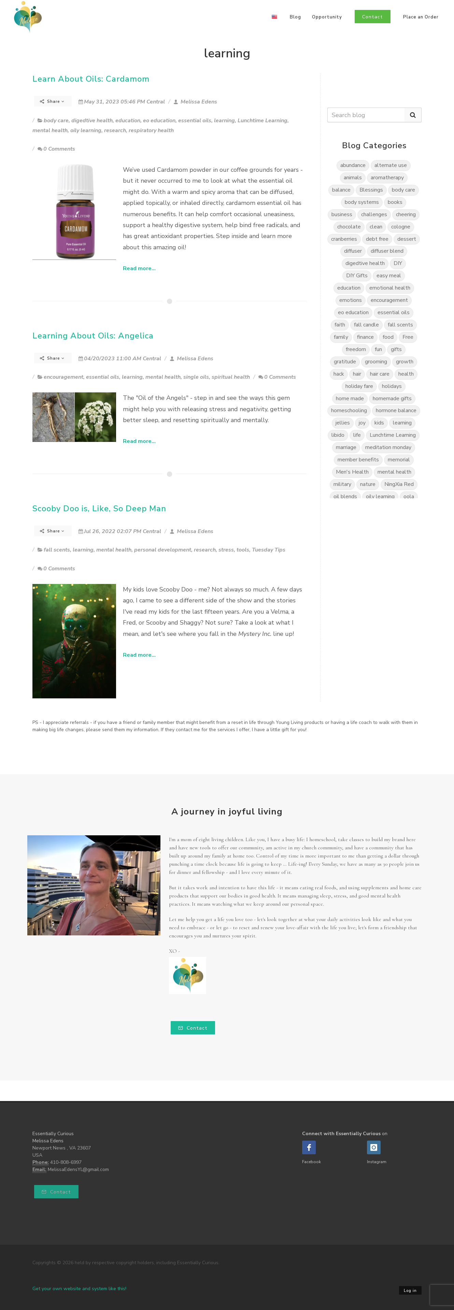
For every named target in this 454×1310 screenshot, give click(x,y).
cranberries (344, 239)
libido (337, 435)
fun (378, 349)
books (395, 202)
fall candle (366, 325)
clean (376, 227)
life (357, 435)
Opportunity (327, 17)
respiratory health (151, 130)
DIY (398, 263)
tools (243, 550)
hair (357, 374)
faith (340, 325)
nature (367, 484)
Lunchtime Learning (262, 120)
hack (339, 374)
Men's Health (352, 472)
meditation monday (388, 447)
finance (365, 337)
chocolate (349, 227)
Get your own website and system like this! (79, 1288)
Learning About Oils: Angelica (93, 335)
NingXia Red (399, 484)
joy (362, 423)
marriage (346, 447)
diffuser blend (387, 251)
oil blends (345, 496)
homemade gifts (392, 398)
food (388, 337)
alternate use (390, 165)
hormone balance (396, 410)
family (341, 337)
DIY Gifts (357, 275)
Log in (410, 1290)
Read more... (139, 268)
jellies (343, 423)
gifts (396, 349)
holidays (392, 386)
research (115, 130)
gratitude (345, 361)
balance (341, 190)
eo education (159, 120)
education (127, 120)
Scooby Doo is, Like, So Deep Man (99, 508)
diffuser (353, 251)
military (342, 484)
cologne (400, 227)
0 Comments (56, 149)
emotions (350, 300)
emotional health (389, 288)
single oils (196, 377)
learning (224, 120)
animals (353, 177)
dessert (406, 239)
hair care (379, 374)
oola (408, 496)
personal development (162, 550)
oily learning (85, 130)
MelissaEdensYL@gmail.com (78, 1169)
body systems (362, 202)
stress (226, 550)
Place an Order (421, 17)
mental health (50, 130)
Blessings (371, 190)
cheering (406, 214)
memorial (399, 459)
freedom (356, 349)
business (341, 214)
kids (379, 423)
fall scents (57, 550)
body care (56, 120)
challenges (374, 214)
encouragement (63, 377)
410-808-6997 (66, 1162)
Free (407, 337)
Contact (193, 1028)
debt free (377, 239)
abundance (353, 165)
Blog (295, 17)
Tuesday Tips (268, 550)
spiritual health (231, 377)
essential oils (194, 120)
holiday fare (359, 386)
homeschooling (349, 410)
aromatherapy (387, 177)
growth (404, 361)
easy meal (389, 275)
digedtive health (92, 120)
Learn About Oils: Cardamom (91, 78)
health (406, 374)
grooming (376, 361)
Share (52, 101)
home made (350, 398)
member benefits (358, 459)
